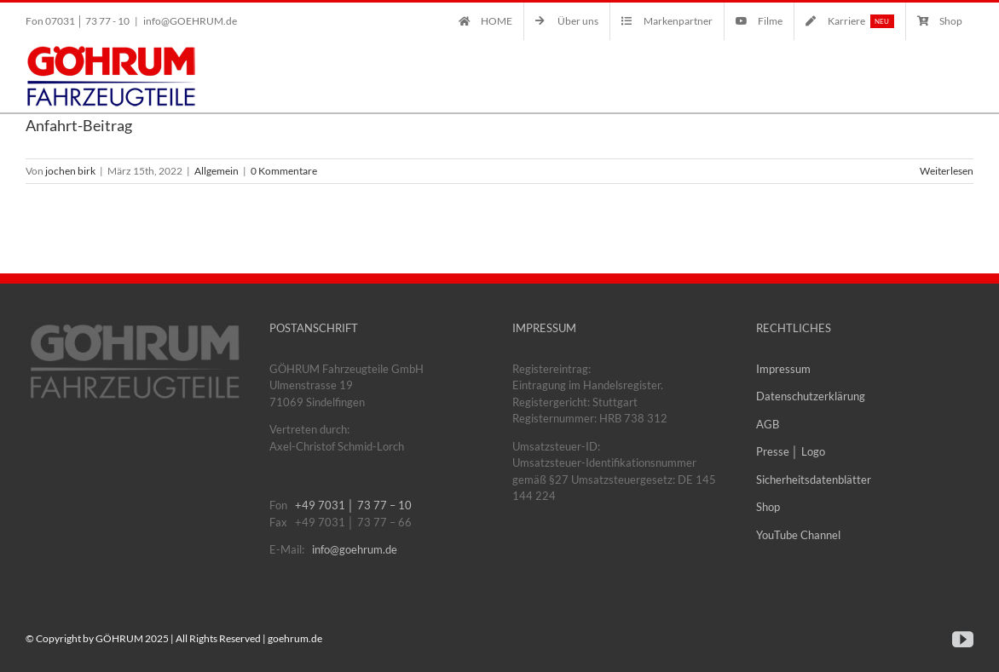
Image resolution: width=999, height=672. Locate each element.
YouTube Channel (798, 535)
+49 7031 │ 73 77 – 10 (353, 505)
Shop (768, 507)
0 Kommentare (284, 170)
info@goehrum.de (354, 549)
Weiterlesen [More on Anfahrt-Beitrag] (946, 170)
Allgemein (216, 170)
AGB (767, 424)
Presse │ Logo (790, 451)
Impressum (783, 369)
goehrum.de (295, 638)
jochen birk (70, 170)
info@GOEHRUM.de (190, 20)
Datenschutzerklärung (810, 396)
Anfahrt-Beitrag (79, 125)
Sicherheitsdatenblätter (813, 479)
